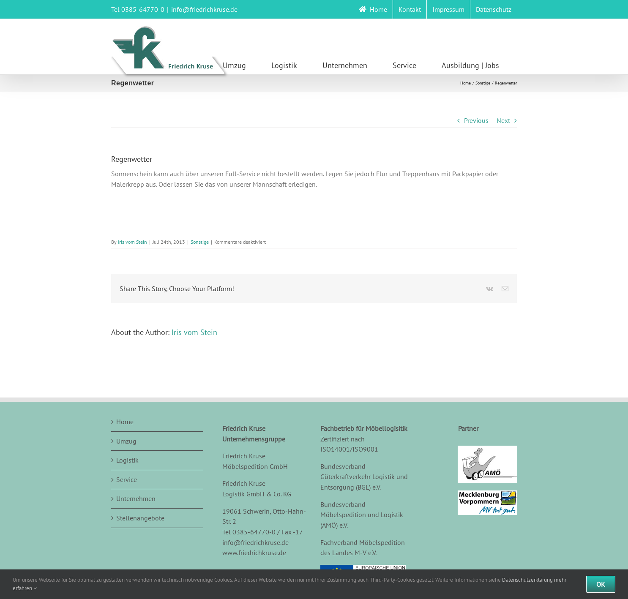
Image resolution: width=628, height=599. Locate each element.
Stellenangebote (140, 518)
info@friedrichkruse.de (204, 9)
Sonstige (200, 242)
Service (126, 479)
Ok (600, 584)
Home (125, 421)
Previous (476, 120)
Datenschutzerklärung (527, 579)
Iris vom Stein (132, 242)
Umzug (126, 441)
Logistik (127, 460)
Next (503, 120)
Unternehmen (136, 498)
